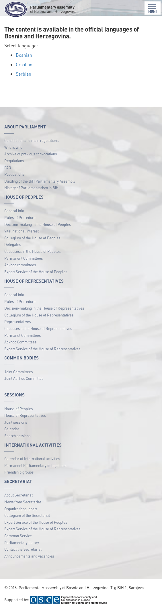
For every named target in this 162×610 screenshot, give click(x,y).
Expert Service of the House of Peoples (35, 271)
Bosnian (24, 55)
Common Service (18, 535)
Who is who (13, 147)
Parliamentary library (21, 542)
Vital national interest (21, 230)
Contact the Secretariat (23, 549)
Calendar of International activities (32, 458)
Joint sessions (15, 422)
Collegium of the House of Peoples (32, 237)
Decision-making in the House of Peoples (37, 224)
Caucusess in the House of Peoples (32, 251)
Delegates (12, 244)
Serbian (23, 74)
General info (14, 210)
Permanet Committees (22, 335)
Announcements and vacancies (29, 556)
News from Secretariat (22, 501)
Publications (14, 174)
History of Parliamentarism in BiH (31, 187)
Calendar (11, 428)
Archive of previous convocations (30, 153)
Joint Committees (18, 371)
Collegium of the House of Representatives (38, 314)
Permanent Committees (23, 258)
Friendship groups (19, 472)
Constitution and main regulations (31, 140)
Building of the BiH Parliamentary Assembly (39, 181)
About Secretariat (18, 494)
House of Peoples (18, 408)
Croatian (24, 64)
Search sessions (17, 435)
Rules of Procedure (20, 217)
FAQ (7, 167)
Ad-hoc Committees (20, 341)
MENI (152, 8)
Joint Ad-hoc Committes (23, 378)
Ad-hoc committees (20, 264)
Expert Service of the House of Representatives (42, 348)
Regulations (14, 160)
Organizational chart (20, 508)
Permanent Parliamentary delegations (35, 465)
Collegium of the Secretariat (27, 515)
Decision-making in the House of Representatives (44, 308)
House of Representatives (25, 415)
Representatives (17, 321)
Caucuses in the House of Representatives (38, 328)
